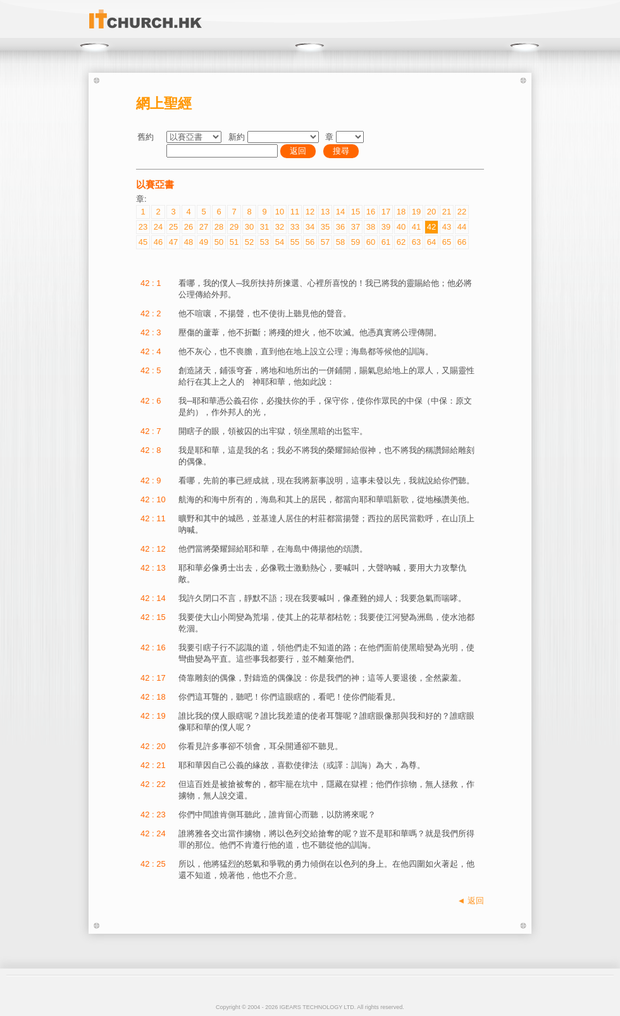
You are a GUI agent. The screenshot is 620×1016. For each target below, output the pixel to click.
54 (279, 242)
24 (158, 227)
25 (173, 227)
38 (370, 227)
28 (218, 227)
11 (294, 211)
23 (143, 227)
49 (203, 242)
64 (431, 242)
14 (340, 211)
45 (143, 242)
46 (158, 242)
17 (385, 211)
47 (173, 242)
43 (446, 227)
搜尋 (341, 151)
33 (294, 227)
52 (249, 242)
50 (218, 242)
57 (325, 242)
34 (310, 227)
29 (234, 227)
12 (310, 211)
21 (446, 211)
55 (294, 242)
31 (264, 227)
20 (431, 211)
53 (264, 242)
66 (461, 242)
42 (431, 227)
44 (461, 227)
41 (416, 227)
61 (385, 242)
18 (401, 211)
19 (416, 211)
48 (188, 242)
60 (370, 242)
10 (279, 211)
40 (401, 227)
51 (234, 242)
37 (355, 227)
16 (370, 211)
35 (325, 227)
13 (325, 211)
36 (340, 227)
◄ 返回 (470, 900)
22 (461, 211)
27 (203, 227)
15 (355, 211)
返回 (298, 151)
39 (385, 227)
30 (249, 227)
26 (188, 227)
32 (279, 227)
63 (416, 242)
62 (401, 242)
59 (355, 242)
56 (310, 242)
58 (340, 242)
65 (446, 242)
